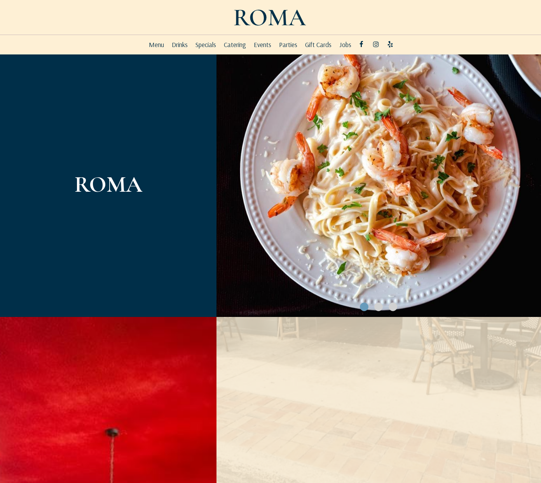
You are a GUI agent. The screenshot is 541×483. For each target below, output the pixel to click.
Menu (156, 45)
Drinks (180, 45)
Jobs (345, 45)
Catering (235, 45)
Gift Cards (318, 45)
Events (262, 45)
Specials (205, 45)
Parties (288, 45)
